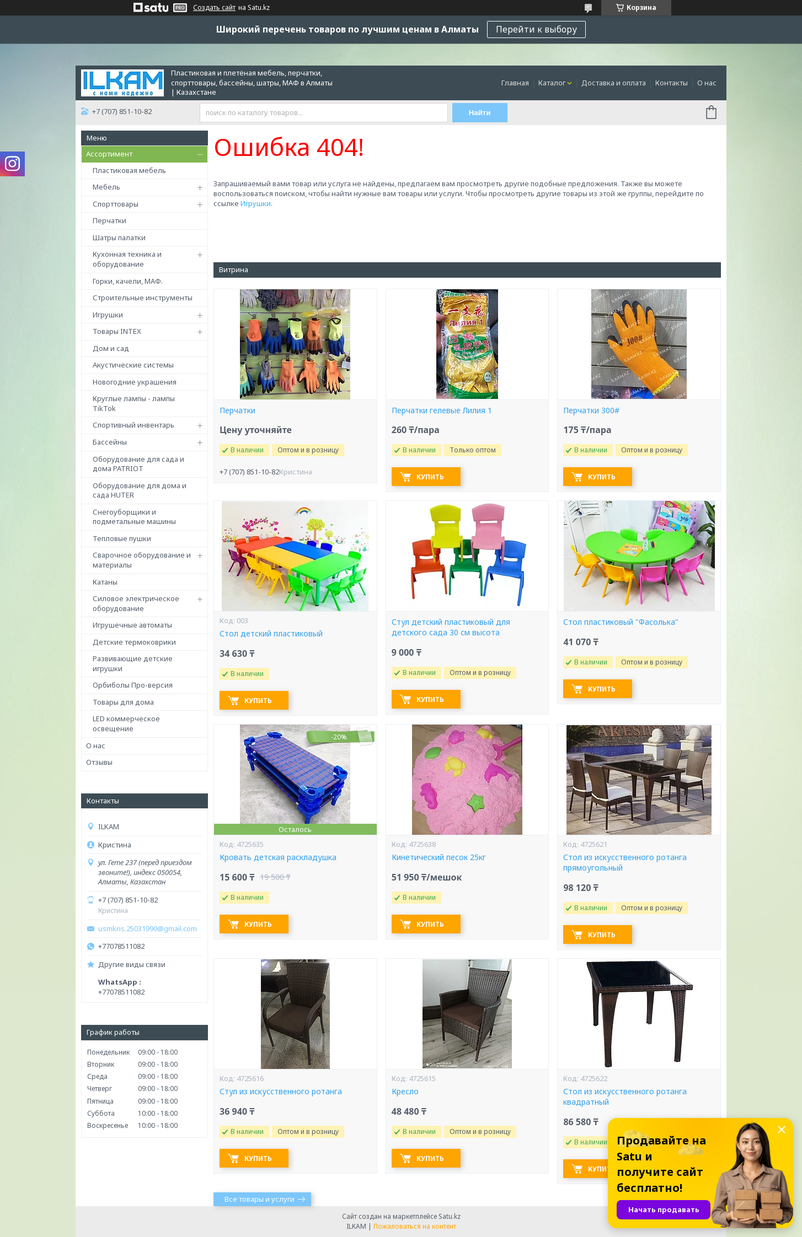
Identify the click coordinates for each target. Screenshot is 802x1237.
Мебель (106, 187)
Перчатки (109, 220)
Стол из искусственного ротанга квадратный (625, 1097)
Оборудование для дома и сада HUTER (139, 490)
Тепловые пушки (122, 538)
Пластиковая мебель (129, 170)
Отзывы (99, 762)
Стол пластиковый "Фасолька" (620, 622)
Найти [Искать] (480, 113)
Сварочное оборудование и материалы (142, 560)
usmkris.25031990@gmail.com (147, 928)
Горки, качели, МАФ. (128, 281)
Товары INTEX (117, 331)
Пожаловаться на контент (414, 1226)
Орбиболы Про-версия (133, 685)
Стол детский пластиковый (271, 634)
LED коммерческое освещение (126, 723)
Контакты (671, 83)
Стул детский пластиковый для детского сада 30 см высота (451, 627)
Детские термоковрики (134, 642)
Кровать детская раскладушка (278, 857)
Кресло (405, 1091)
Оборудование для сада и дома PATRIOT (138, 464)
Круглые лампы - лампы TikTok (134, 403)
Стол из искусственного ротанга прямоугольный (625, 862)
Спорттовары (115, 204)
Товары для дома (123, 702)
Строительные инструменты (143, 298)
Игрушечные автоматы (132, 625)
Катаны (105, 582)
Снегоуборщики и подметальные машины (134, 517)
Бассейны (110, 442)
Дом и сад (111, 348)
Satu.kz (450, 1216)
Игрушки (108, 315)
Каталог (551, 83)
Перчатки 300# (591, 410)
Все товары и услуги (259, 1199)
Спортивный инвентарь (133, 425)
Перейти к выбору (536, 29)
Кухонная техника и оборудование (127, 259)
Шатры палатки (119, 237)
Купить (430, 477)
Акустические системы (133, 365)
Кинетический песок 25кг (439, 857)
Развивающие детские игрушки (133, 663)
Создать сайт (214, 8)
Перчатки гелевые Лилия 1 (442, 410)
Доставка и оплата (613, 83)
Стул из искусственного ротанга (281, 1091)
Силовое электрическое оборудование (136, 603)
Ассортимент (109, 154)
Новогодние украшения (135, 382)
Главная (515, 83)
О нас (707, 83)
